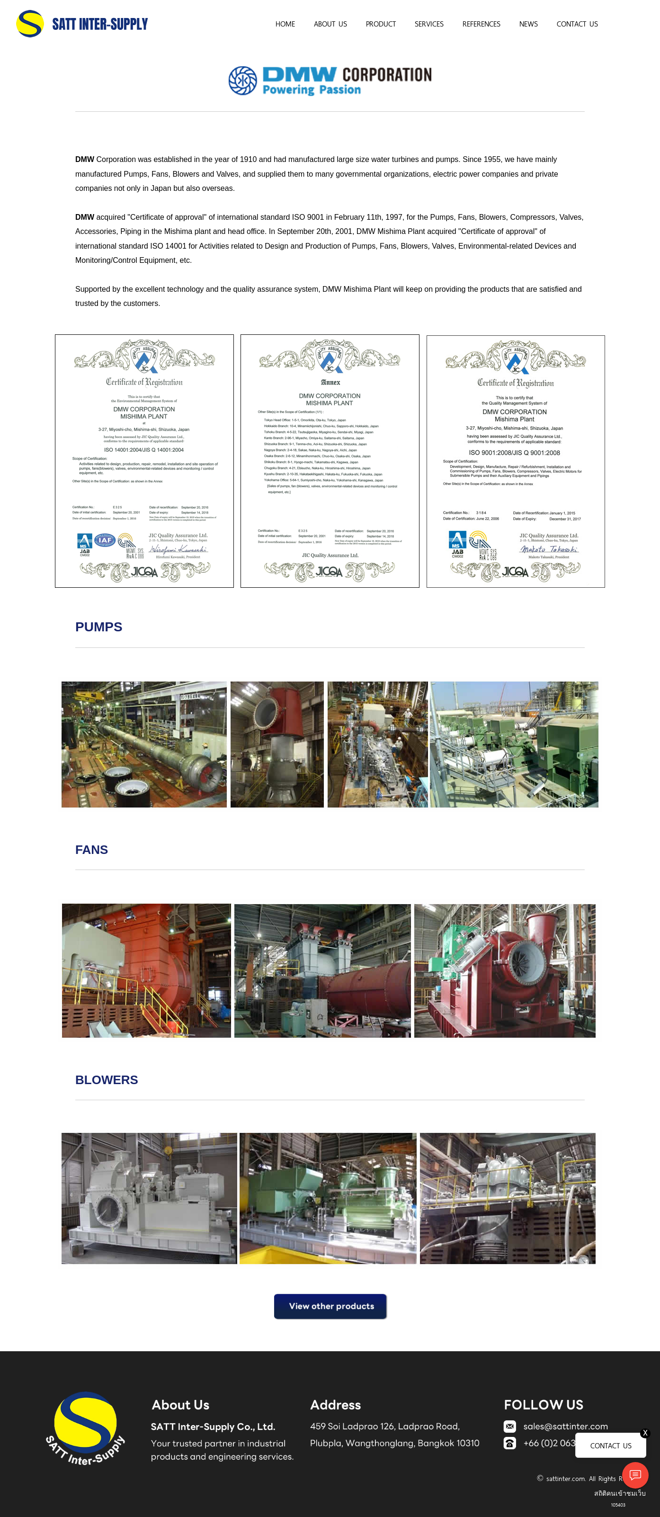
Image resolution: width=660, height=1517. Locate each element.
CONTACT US (577, 23)
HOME (285, 23)
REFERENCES (481, 23)
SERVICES (429, 23)
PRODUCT (381, 23)
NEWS (528, 23)
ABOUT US (330, 23)
